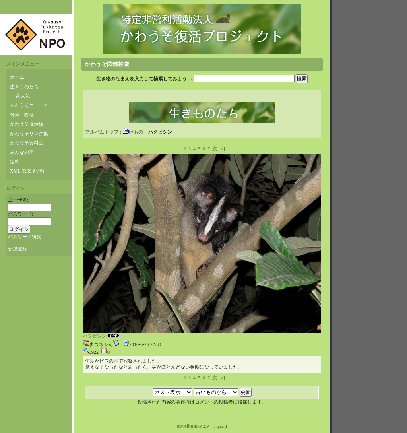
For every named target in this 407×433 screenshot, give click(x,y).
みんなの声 (22, 152)
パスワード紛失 (24, 236)
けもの (132, 132)
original (220, 426)
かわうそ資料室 (26, 143)
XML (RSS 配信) (27, 171)
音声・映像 (22, 115)
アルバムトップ (101, 132)
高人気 (23, 96)
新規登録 (17, 249)
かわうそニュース (29, 105)
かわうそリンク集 (29, 133)
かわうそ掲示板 (26, 124)
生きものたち (24, 86)
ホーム (17, 77)
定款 (14, 162)
